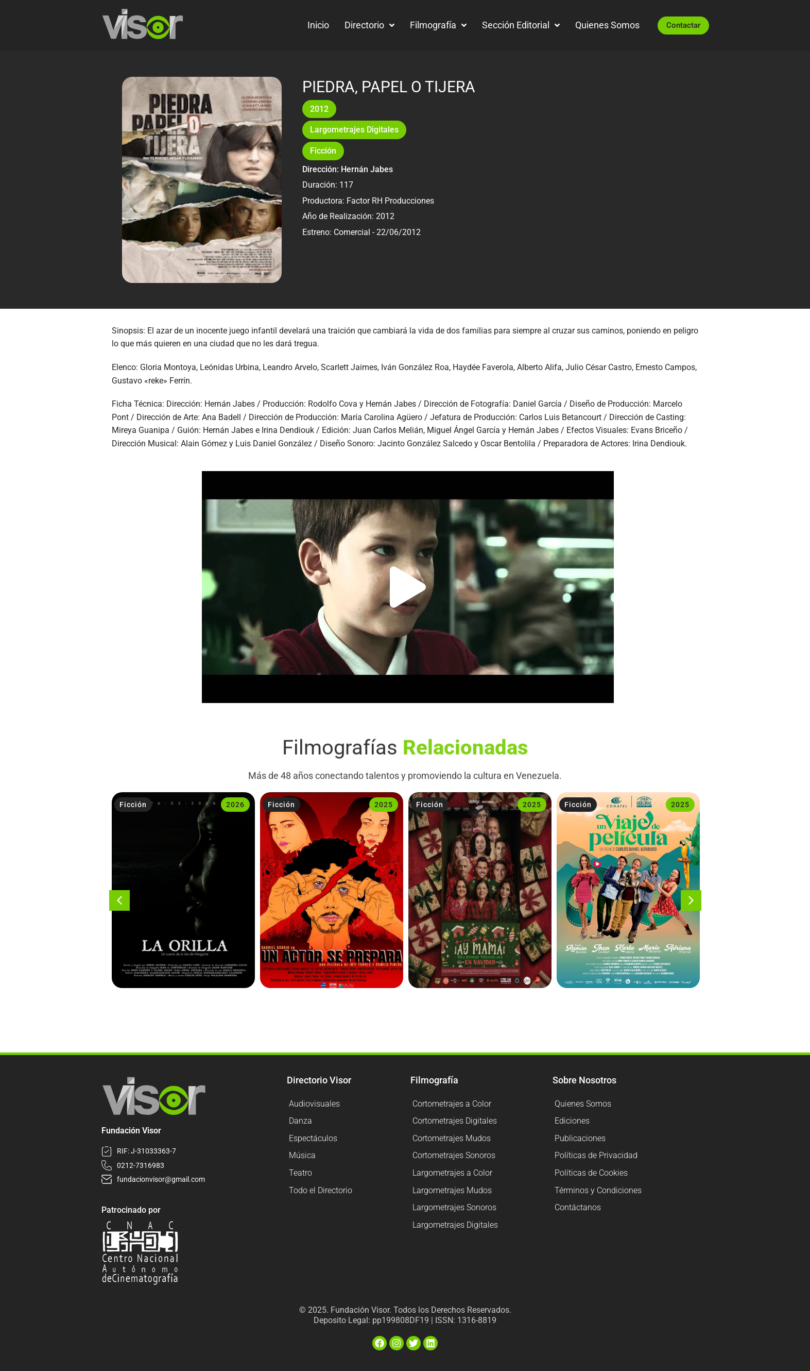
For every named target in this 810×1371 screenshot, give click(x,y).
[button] (407, 587)
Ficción (323, 151)
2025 (383, 804)
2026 (235, 804)
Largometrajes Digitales (354, 130)
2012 (319, 109)
